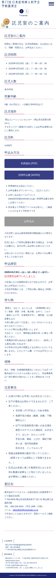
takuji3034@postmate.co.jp (25, 510)
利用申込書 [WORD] (29, 175)
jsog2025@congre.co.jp (19, 565)
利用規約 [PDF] (29, 163)
